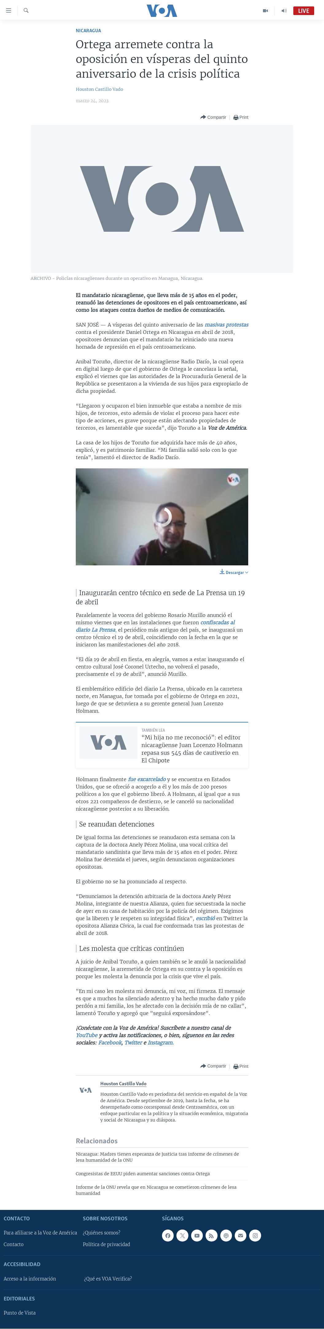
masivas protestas (226, 325)
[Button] (213, 117)
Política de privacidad (106, 1245)
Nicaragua (88, 30)
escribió (205, 918)
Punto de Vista (20, 1313)
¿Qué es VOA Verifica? (108, 1279)
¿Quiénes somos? (101, 1233)
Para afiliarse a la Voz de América (40, 1233)
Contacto (14, 1245)
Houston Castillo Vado (99, 89)
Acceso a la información (30, 1279)
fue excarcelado (147, 779)
